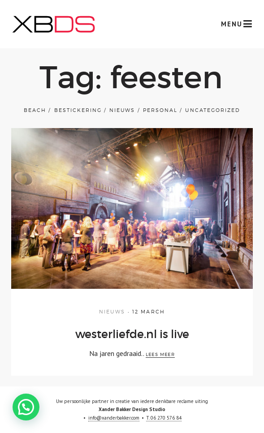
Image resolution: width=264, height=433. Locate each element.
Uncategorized (212, 110)
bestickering (78, 110)
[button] (26, 407)
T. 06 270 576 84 (164, 418)
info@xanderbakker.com (113, 418)
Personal (160, 110)
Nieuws (122, 110)
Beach (35, 110)
